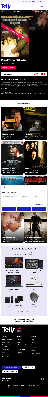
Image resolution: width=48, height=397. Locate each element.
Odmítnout (9, 209)
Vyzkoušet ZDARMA (11, 367)
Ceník (3, 352)
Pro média (34, 348)
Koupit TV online (8, 67)
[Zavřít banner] (45, 186)
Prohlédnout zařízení (24, 312)
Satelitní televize (6, 342)
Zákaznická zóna (24, 1)
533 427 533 (6, 378)
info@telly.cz (6, 380)
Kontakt (33, 1)
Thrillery (25, 11)
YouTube (29, 321)
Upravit (24, 209)
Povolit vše (39, 209)
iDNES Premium (35, 353)
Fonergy (33, 350)
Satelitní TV (20, 342)
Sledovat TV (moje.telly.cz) (6, 355)
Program (14, 11)
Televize (8, 11)
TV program (5, 349)
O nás (32, 339)
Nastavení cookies (13, 387)
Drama (30, 11)
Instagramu (19, 321)
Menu (43, 6)
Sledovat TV (28, 367)
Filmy (19, 11)
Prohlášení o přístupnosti (20, 353)
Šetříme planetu (21, 349)
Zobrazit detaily (38, 204)
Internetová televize (7, 339)
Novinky (33, 345)
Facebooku (30, 319)
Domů (2, 11)
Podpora (19, 337)
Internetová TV (21, 339)
